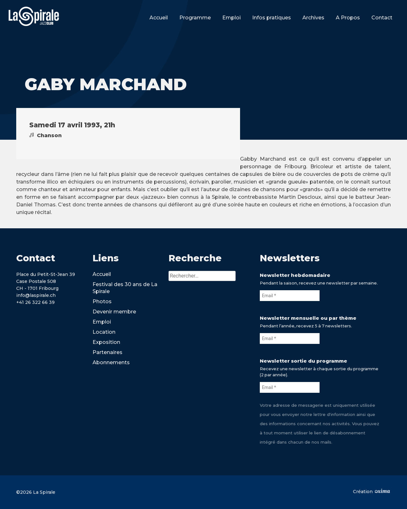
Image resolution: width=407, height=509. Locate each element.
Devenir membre (114, 312)
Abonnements (111, 362)
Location (104, 332)
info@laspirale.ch (36, 295)
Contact (381, 18)
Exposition (106, 342)
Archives (313, 18)
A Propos (348, 18)
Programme (195, 18)
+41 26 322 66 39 (35, 302)
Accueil (158, 18)
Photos (102, 301)
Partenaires (107, 352)
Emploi (231, 18)
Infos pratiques (271, 18)
